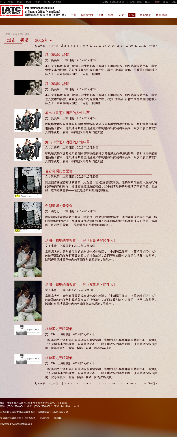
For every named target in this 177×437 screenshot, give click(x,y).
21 (140, 45)
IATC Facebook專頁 (113, 2)
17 (122, 45)
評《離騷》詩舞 (57, 55)
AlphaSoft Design (22, 424)
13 (104, 45)
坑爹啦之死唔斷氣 (59, 329)
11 (95, 45)
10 (91, 45)
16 (117, 45)
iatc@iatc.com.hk (70, 406)
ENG (174, 2)
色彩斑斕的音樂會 (59, 171)
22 (144, 45)
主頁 (7, 34)
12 (100, 45)
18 (127, 45)
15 (113, 45)
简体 (165, 2)
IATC (2, 1)
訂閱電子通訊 (135, 2)
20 (135, 45)
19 (131, 45)
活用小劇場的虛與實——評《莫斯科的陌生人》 (81, 240)
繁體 (157, 2)
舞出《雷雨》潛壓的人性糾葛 (67, 113)
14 (108, 45)
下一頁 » (152, 45)
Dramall (57, 1)
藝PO (47, 2)
